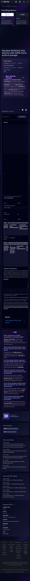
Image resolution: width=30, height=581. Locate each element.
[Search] (24, 1)
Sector (5, 519)
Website (5, 523)
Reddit (25, 548)
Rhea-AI (4, 552)
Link (4, 525)
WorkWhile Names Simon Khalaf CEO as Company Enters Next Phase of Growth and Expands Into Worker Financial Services (14, 445)
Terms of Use (11, 544)
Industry (5, 515)
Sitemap (4, 554)
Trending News (9, 10)
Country (5, 527)
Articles (18, 544)
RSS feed (25, 544)
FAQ (4, 550)
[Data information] (14, 504)
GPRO (18, 18)
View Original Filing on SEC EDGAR (15, 321)
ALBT (2, 18)
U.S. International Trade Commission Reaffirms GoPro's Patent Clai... (21, 23)
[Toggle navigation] (27, 1)
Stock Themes (18, 555)
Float (4, 511)
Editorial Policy (4, 547)
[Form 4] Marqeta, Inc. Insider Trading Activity (14, 487)
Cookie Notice (11, 547)
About (4, 544)
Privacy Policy (11, 551)
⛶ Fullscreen (22, 116)
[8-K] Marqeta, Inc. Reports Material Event (13, 484)
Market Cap (6, 507)
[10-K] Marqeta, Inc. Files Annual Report (13, 480)
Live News (18, 557)
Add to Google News (25, 552)
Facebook (25, 546)
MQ (17, 416)
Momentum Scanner (18, 551)
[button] (16, 1)
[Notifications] (20, 1)
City (4, 531)
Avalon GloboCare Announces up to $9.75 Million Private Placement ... (7, 23)
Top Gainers (18, 546)
